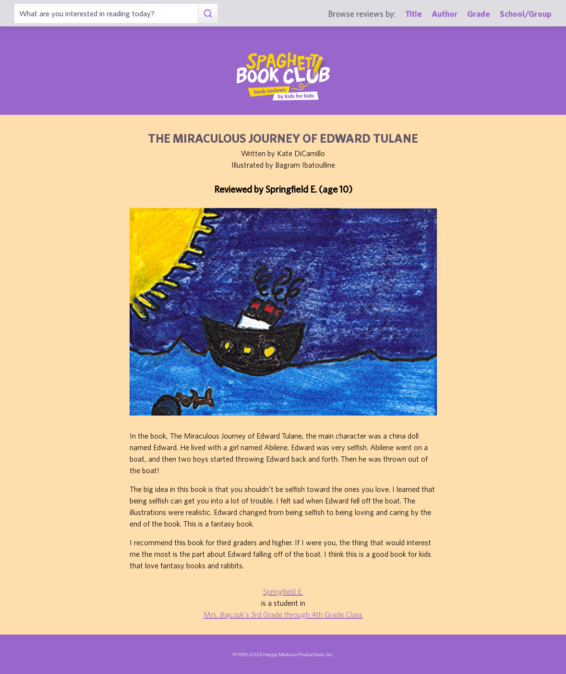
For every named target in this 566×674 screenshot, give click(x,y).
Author (445, 14)
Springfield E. (283, 591)
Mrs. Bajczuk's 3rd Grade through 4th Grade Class (283, 614)
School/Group (526, 14)
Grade (478, 14)
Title (413, 14)
